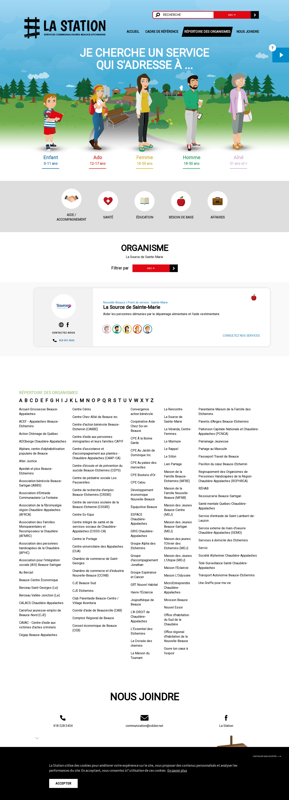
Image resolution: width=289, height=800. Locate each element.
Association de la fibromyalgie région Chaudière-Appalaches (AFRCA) (40, 509)
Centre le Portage (84, 539)
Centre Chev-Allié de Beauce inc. (95, 417)
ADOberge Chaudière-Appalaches (42, 441)
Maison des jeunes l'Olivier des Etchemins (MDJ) (177, 543)
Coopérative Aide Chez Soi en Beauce (143, 426)
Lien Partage (173, 464)
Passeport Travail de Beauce (218, 456)
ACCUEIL (133, 32)
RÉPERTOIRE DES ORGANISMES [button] (207, 32)
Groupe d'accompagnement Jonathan (144, 560)
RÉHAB (203, 488)
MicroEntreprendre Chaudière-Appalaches (177, 587)
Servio (203, 548)
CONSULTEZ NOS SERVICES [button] (241, 335)
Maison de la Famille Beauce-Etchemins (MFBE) (177, 476)
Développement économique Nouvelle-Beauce (143, 494)
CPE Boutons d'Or (143, 475)
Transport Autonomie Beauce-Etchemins (226, 575)
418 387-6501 (63, 340)
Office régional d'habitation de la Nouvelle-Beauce (176, 636)
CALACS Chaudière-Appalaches (41, 603)
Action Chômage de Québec (38, 434)
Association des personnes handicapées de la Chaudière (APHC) (39, 548)
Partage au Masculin (212, 449)
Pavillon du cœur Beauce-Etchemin (222, 464)
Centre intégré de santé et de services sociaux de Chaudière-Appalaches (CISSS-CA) (94, 526)
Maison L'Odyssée (177, 575)
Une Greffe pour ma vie (214, 583)
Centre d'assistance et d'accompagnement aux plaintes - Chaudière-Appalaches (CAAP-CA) (96, 453)
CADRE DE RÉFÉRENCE (161, 32)
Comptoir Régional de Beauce (93, 618)
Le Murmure (172, 441)
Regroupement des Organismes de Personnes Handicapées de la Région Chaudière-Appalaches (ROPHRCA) (224, 476)
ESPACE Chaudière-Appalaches (139, 519)
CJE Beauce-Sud (84, 583)
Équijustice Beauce (144, 507)
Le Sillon (170, 456)
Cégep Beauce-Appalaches (38, 635)
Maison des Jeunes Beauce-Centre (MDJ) (178, 509)
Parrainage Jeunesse (213, 441)
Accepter (63, 783)
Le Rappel (171, 449)
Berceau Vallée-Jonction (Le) (39, 595)
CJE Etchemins (83, 591)
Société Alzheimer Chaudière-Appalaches (227, 555)
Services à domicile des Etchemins (223, 540)
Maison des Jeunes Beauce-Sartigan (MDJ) (178, 526)
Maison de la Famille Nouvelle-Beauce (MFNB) (176, 493)
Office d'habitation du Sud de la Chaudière (176, 619)
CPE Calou (138, 482)
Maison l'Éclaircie (176, 568)
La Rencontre (173, 409)
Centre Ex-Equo (83, 514)
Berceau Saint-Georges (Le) (38, 588)
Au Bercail (26, 572)
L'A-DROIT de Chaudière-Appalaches (140, 616)
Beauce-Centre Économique (38, 580)
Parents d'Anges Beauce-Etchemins (223, 421)
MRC (232, 15)
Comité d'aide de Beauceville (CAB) (97, 610)
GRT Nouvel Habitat (144, 585)
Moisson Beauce (176, 600)
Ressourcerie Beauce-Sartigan (219, 496)
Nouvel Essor (173, 607)
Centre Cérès (81, 409)
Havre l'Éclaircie (142, 592)
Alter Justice (28, 461)
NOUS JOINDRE (247, 32)
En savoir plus (177, 770)
